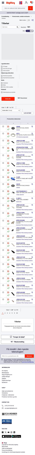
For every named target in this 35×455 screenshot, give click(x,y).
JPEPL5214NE (20, 140)
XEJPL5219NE (20, 264)
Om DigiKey (5, 370)
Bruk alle (8, 99)
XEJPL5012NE (20, 250)
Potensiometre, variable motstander (21, 16)
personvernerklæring (28, 362)
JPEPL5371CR (20, 257)
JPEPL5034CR (20, 236)
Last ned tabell (27, 113)
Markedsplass (5, 372)
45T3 (17, 133)
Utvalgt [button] (7, 110)
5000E (18, 126)
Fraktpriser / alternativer (8, 395)
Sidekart (4, 378)
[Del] (32, 20)
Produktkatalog (5, 16)
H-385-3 (18, 198)
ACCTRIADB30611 (21, 191)
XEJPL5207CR (20, 243)
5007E (18, 184)
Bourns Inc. (19, 180)
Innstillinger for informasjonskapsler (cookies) (13, 452)
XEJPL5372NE (20, 285)
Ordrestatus (5, 393)
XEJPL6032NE (20, 170)
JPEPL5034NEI (20, 228)
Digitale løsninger (6, 380)
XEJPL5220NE (20, 271)
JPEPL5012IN (20, 205)
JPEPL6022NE (20, 292)
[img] (10, 3)
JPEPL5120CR (20, 278)
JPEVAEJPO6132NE (22, 147)
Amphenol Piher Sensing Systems (24, 144)
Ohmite (18, 130)
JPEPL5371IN (20, 155)
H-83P (18, 177)
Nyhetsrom (4, 382)
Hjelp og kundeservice (7, 391)
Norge (4, 443)
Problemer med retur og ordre (9, 397)
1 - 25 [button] (6, 107)
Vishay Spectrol (20, 194)
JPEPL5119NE (20, 163)
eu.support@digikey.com (9, 408)
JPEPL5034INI (20, 220)
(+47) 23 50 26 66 (8, 406)
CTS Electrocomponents (22, 137)
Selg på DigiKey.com (7, 374)
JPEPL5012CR (20, 299)
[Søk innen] (9, 27)
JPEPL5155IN (20, 212)
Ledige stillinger (6, 376)
